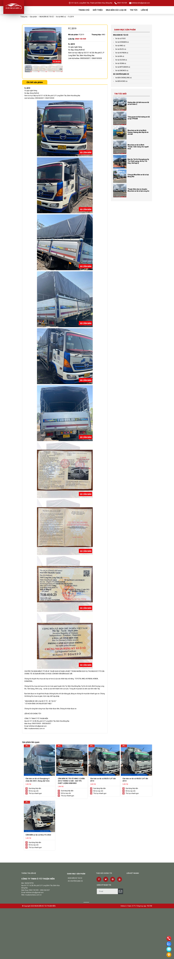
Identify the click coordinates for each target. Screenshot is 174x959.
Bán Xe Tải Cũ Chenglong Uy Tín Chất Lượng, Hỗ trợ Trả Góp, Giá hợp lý (138, 161)
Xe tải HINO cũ (61, 17)
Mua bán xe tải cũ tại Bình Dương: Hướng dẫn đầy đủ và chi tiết (138, 132)
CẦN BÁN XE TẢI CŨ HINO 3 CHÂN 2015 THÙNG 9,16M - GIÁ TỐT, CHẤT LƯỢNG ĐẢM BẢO (71, 781)
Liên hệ (144, 10)
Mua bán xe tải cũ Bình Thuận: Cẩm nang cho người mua (138, 147)
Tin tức (134, 10)
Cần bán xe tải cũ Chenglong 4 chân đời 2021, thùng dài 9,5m (38, 780)
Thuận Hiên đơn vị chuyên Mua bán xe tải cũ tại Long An (138, 190)
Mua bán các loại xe (116, 10)
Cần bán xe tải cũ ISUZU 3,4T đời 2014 (103, 780)
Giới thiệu (98, 10)
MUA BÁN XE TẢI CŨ (47, 17)
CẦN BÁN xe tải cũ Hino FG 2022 (38, 835)
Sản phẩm (33, 17)
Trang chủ (83, 10)
